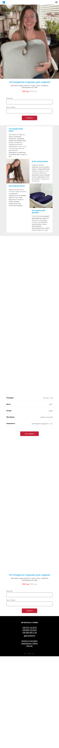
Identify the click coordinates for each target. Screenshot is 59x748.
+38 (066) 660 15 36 (29, 632)
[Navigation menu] (56, 2)
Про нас (29, 646)
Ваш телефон (11, 107)
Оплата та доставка (29, 641)
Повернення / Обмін (29, 643)
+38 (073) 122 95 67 (29, 627)
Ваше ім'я (9, 98)
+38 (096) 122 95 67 (29, 630)
